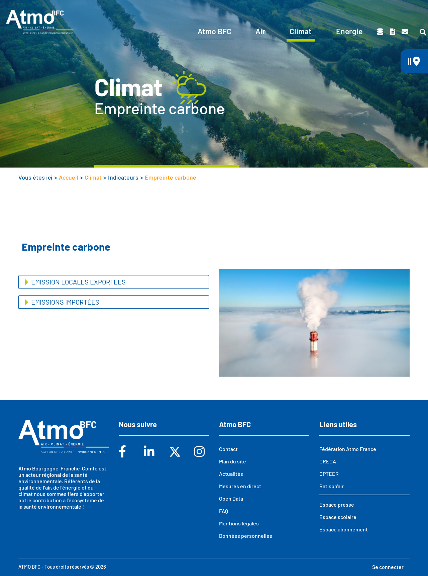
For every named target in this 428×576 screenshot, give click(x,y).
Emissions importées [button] (64, 302)
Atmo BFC (214, 31)
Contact (405, 31)
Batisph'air (331, 486)
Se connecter (388, 567)
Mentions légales (239, 523)
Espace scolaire (348, 9)
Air (260, 31)
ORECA (327, 461)
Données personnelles (245, 535)
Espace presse (402, 9)
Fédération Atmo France (347, 449)
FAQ (223, 511)
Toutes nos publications (392, 31)
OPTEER (329, 473)
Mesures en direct (240, 486)
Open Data (231, 498)
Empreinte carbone (170, 177)
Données (380, 31)
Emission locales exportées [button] (78, 282)
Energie (349, 31)
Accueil (68, 177)
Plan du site (232, 461)
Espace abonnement (343, 529)
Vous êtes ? (241, 9)
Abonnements (295, 9)
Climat (301, 31)
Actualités (231, 473)
